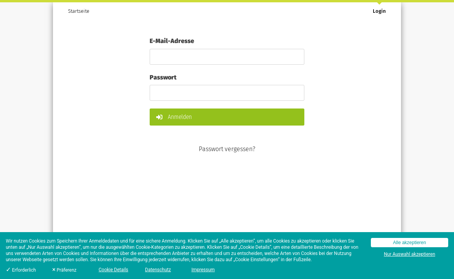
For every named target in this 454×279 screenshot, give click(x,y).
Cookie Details (113, 269)
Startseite (78, 11)
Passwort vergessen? (227, 149)
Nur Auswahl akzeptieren (409, 254)
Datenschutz (158, 269)
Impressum (203, 269)
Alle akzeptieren (409, 242)
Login (379, 11)
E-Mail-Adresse (172, 40)
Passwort (163, 76)
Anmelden (174, 117)
